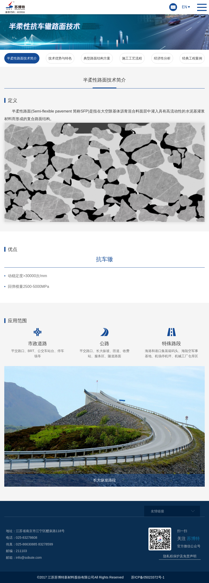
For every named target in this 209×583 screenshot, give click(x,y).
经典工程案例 (192, 58)
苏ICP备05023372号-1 (148, 577)
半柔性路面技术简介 (22, 58)
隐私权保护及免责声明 (179, 556)
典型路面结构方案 (97, 58)
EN (184, 7)
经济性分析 (162, 58)
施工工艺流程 (132, 58)
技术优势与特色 (60, 58)
